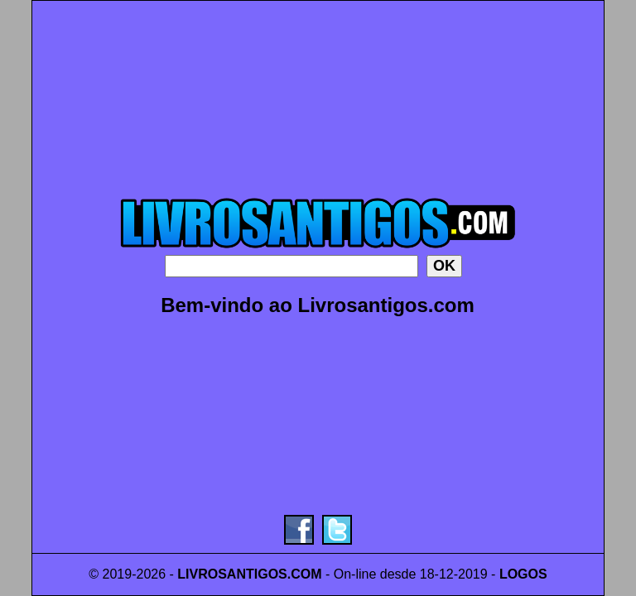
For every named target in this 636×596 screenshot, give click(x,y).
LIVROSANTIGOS (232, 574)
